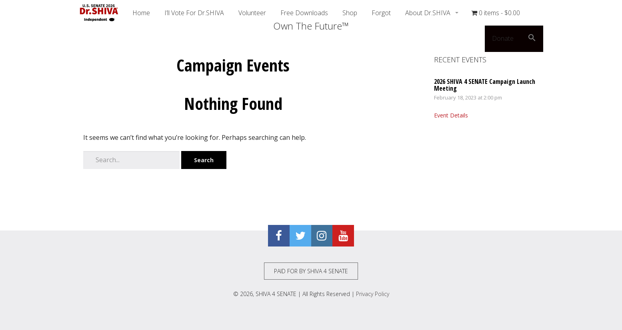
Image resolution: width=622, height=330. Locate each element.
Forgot (381, 12)
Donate (503, 38)
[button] (532, 39)
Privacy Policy (372, 294)
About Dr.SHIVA (428, 12)
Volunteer (252, 12)
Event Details (451, 115)
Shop (349, 12)
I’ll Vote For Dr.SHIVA (194, 12)
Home (141, 12)
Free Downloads (304, 12)
